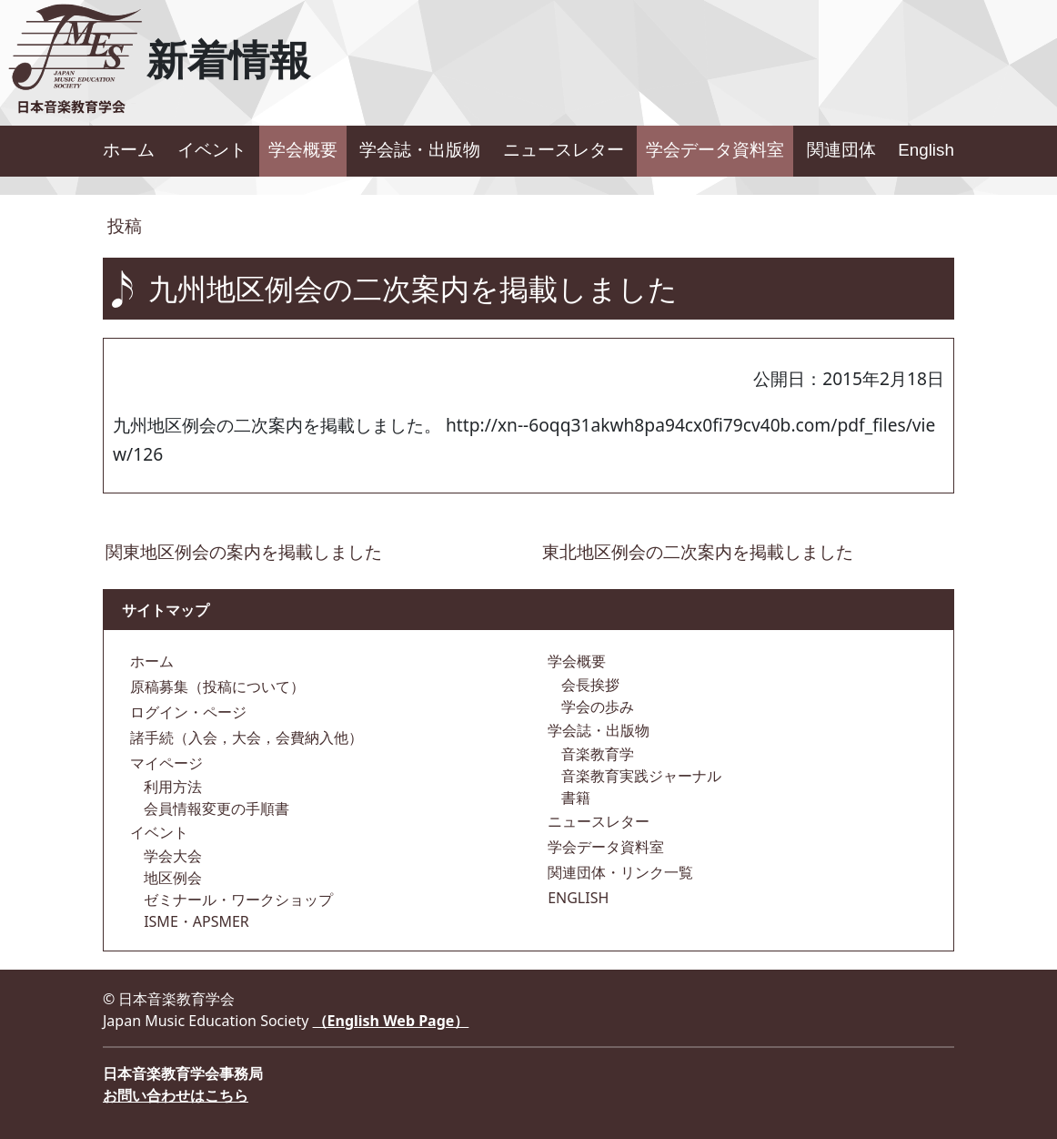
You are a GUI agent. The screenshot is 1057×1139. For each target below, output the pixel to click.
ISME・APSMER (194, 921)
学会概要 (302, 149)
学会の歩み (596, 707)
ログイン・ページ (186, 712)
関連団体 (841, 149)
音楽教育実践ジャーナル (639, 776)
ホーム (129, 149)
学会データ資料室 (715, 149)
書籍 (574, 798)
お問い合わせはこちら (175, 1095)
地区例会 (171, 878)
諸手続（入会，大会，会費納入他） (244, 737)
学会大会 (171, 856)
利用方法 (171, 787)
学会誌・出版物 (419, 149)
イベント (212, 149)
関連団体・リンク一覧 (618, 872)
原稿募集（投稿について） (215, 686)
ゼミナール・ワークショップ (236, 900)
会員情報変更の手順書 (214, 808)
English (926, 149)
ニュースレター (563, 149)
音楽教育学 (596, 754)
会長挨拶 (588, 685)
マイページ (164, 763)
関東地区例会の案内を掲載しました (244, 551)
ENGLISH (576, 898)
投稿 (122, 225)
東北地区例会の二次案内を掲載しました (697, 551)
